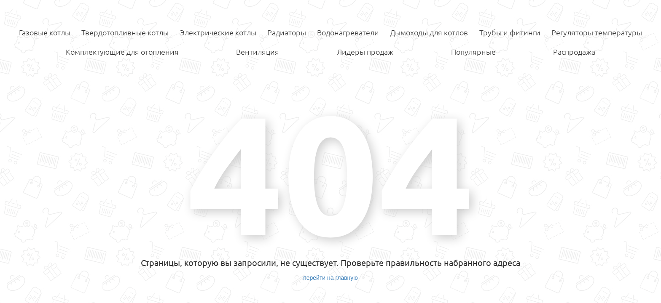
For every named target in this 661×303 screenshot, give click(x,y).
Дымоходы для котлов (429, 32)
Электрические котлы (218, 32)
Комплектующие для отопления (122, 52)
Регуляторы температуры (596, 32)
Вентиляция (257, 52)
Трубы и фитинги (509, 32)
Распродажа (574, 52)
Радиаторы (286, 32)
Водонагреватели (348, 32)
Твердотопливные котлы (125, 32)
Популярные (473, 52)
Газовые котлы (44, 32)
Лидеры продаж (365, 52)
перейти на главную (330, 277)
